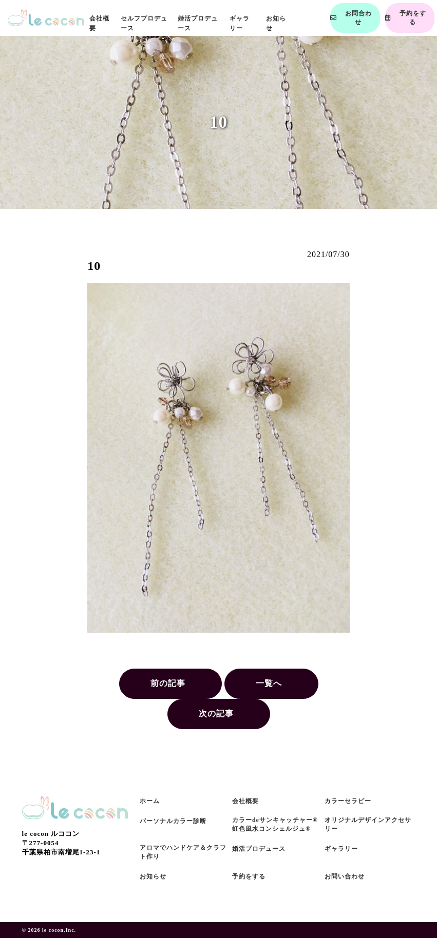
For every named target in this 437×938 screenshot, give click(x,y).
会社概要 (245, 801)
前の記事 (167, 683)
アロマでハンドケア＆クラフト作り (183, 852)
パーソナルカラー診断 (173, 821)
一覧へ (269, 683)
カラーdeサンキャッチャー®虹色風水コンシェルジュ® (275, 824)
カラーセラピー (348, 801)
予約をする (248, 876)
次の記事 (216, 713)
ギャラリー (341, 848)
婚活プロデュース (259, 848)
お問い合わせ (345, 876)
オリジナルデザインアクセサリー (368, 824)
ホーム (150, 801)
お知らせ (153, 876)
